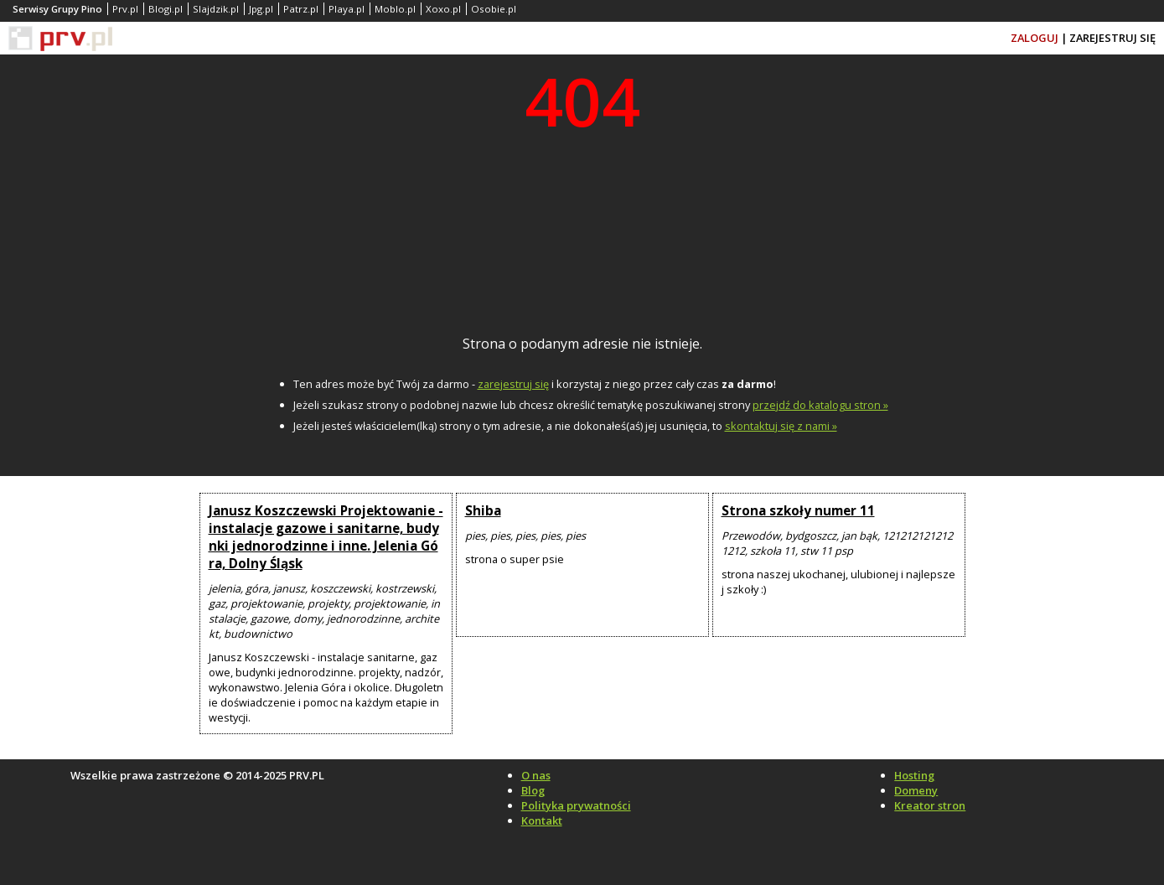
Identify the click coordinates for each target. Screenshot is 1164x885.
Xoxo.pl (443, 9)
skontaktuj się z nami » (781, 425)
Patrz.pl (300, 9)
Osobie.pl (493, 9)
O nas (536, 775)
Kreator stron (929, 805)
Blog (533, 790)
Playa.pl (347, 9)
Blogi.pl (165, 9)
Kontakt (541, 820)
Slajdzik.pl (216, 9)
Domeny (916, 790)
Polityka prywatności (576, 805)
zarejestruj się (513, 383)
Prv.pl (125, 9)
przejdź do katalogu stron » (820, 404)
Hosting (914, 775)
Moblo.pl (395, 9)
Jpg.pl (261, 9)
